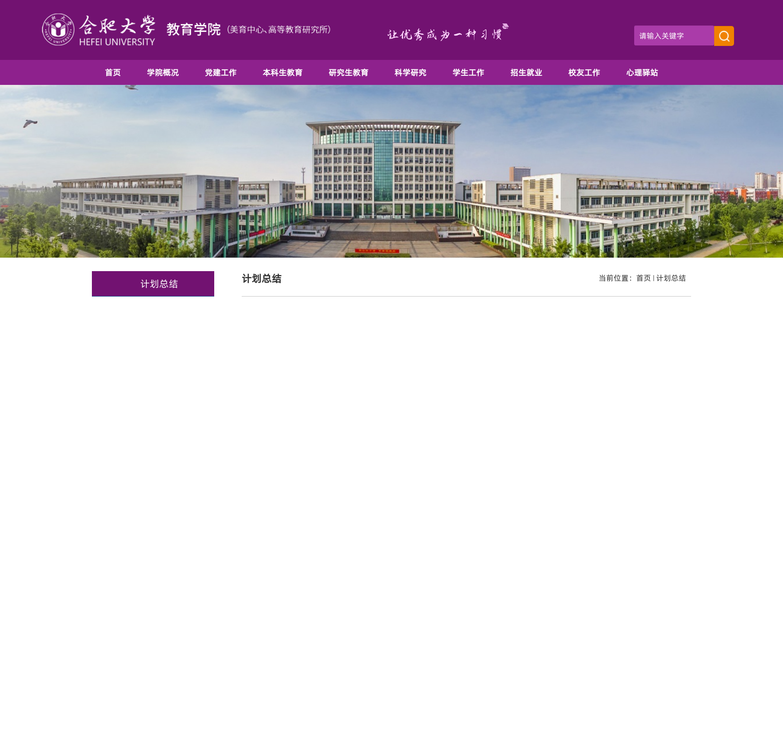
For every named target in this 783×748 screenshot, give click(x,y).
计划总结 (671, 278)
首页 (643, 278)
